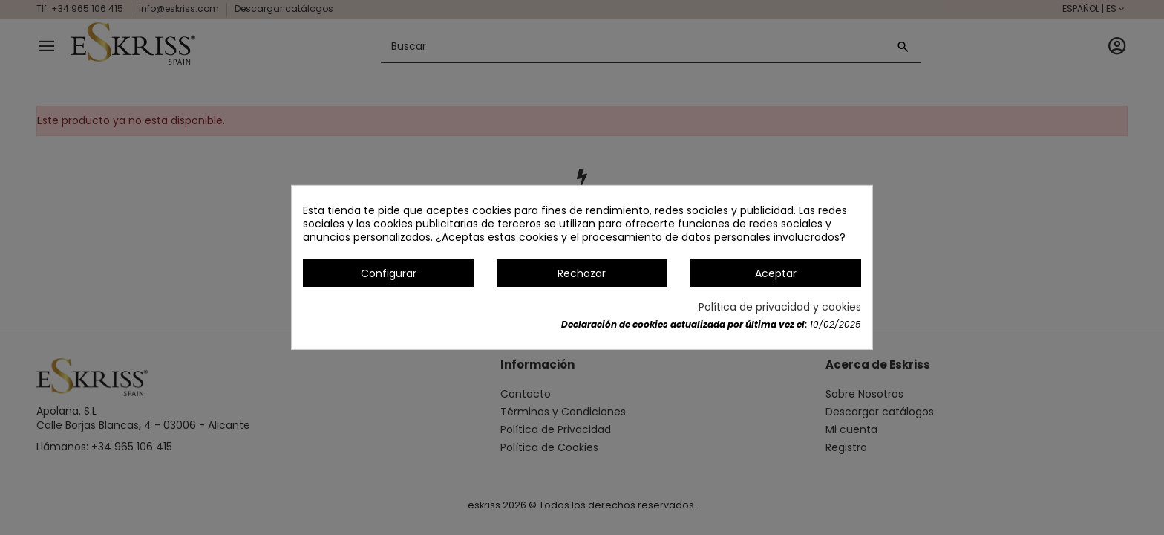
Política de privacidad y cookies (780, 307)
